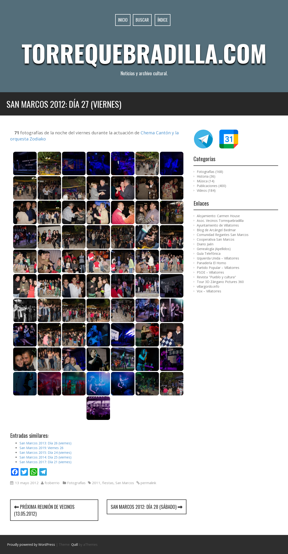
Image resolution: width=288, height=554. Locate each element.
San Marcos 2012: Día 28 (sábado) (146, 506)
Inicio (123, 20)
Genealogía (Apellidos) (214, 249)
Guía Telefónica (209, 253)
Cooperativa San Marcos (215, 239)
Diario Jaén (205, 244)
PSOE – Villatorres (210, 272)
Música (202, 181)
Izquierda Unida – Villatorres (218, 258)
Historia (203, 176)
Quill (74, 544)
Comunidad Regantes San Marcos (223, 234)
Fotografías (76, 482)
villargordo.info (208, 286)
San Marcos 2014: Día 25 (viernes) (45, 457)
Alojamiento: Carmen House (218, 216)
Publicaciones (207, 185)
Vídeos (202, 190)
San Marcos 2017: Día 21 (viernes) (45, 462)
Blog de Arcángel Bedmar (216, 230)
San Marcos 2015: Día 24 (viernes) (45, 452)
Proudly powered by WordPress (31, 544)
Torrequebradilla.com (144, 53)
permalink (148, 482)
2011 (96, 482)
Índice (163, 20)
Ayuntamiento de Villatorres (218, 225)
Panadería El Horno (211, 263)
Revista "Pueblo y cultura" (216, 277)
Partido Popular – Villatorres (218, 267)
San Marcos (124, 482)
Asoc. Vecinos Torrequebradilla (220, 220)
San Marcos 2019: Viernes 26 (41, 448)
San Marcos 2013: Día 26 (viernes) (45, 443)
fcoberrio (52, 482)
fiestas (108, 482)
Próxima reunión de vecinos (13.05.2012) (44, 510)
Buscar (142, 20)
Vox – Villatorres (209, 291)
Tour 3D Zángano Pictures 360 (220, 281)
